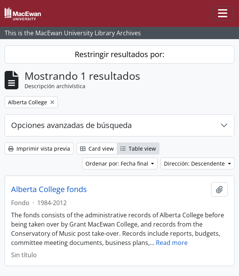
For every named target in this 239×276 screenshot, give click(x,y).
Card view (97, 148)
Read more (172, 242)
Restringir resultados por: (119, 54)
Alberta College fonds (49, 189)
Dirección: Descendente (195, 163)
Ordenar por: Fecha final (117, 163)
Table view (138, 148)
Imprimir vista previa (39, 148)
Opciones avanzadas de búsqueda (71, 125)
